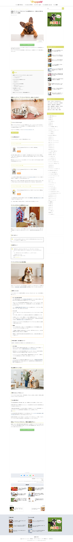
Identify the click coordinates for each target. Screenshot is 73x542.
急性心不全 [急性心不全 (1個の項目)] (53, 104)
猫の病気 (51, 205)
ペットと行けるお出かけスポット (55, 193)
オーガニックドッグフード (39, 481)
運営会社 (31, 539)
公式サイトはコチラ (15, 132)
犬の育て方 (51, 137)
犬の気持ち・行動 (52, 152)
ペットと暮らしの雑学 (53, 151)
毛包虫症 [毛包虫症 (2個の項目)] (57, 106)
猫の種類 (51, 119)
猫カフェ (51, 181)
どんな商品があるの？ (17, 77)
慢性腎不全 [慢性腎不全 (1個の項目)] (58, 104)
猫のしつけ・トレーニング (53, 142)
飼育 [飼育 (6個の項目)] (60, 109)
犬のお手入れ (51, 147)
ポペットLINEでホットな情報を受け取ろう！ (27, 44)
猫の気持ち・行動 (52, 154)
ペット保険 (51, 210)
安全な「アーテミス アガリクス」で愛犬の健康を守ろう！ (21, 92)
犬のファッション (52, 198)
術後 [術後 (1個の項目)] (57, 109)
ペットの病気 (51, 214)
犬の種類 (51, 117)
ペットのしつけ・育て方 (28, 4)
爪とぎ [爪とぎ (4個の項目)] (61, 106)
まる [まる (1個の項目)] (49, 101)
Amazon (19, 151)
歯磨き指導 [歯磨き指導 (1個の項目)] (53, 106)
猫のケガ (51, 209)
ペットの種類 (51, 131)
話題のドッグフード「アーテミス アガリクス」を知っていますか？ (23, 75)
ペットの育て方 (52, 156)
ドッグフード (22, 481)
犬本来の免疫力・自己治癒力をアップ (19, 86)
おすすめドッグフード (31, 481)
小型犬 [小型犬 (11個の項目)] (49, 104)
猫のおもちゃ (51, 146)
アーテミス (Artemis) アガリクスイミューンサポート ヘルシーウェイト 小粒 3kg (30, 190)
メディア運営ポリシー (44, 539)
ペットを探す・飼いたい (19, 4)
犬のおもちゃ (51, 144)
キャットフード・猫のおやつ (54, 163)
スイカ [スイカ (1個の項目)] (52, 101)
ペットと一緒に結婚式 (53, 172)
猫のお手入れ (51, 149)
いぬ (25, 481)
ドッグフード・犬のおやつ (53, 161)
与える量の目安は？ (16, 90)
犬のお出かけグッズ (52, 195)
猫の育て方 (51, 139)
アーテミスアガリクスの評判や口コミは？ (19, 79)
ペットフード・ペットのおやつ (54, 168)
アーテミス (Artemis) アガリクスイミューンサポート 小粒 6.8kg (27, 147)
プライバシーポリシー (37, 539)
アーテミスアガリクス (40, 482)
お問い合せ (51, 539)
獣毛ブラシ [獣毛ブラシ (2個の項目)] (49, 109)
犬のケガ (51, 207)
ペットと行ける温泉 (52, 189)
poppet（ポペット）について (24, 539)
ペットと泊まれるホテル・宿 (54, 191)
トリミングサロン (52, 182)
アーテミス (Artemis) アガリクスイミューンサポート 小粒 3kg (27, 169)
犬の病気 (51, 203)
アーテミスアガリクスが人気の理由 (18, 83)
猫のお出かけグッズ (52, 196)
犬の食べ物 (51, 165)
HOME (36, 537)
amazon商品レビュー (18, 257)
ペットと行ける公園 (52, 188)
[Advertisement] (27, 60)
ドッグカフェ (51, 179)
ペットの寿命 (51, 121)
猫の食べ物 (51, 167)
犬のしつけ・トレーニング (53, 140)
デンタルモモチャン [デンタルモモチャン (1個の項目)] (57, 101)
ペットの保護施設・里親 (53, 126)
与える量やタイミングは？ (17, 88)
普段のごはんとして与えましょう (18, 89)
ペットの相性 (51, 133)
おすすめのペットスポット (53, 130)
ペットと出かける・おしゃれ (47, 4)
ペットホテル (51, 177)
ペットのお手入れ (52, 158)
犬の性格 (51, 123)
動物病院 (51, 212)
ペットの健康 (55, 4)
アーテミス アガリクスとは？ (18, 76)
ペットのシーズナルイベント (54, 175)
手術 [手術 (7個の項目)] (49, 106)
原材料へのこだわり (16, 85)
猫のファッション (52, 200)
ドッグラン (51, 184)
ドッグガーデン (52, 186)
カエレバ (20, 148)
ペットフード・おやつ (37, 4)
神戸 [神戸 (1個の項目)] (54, 109)
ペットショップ (52, 128)
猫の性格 (51, 124)
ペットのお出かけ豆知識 (53, 174)
